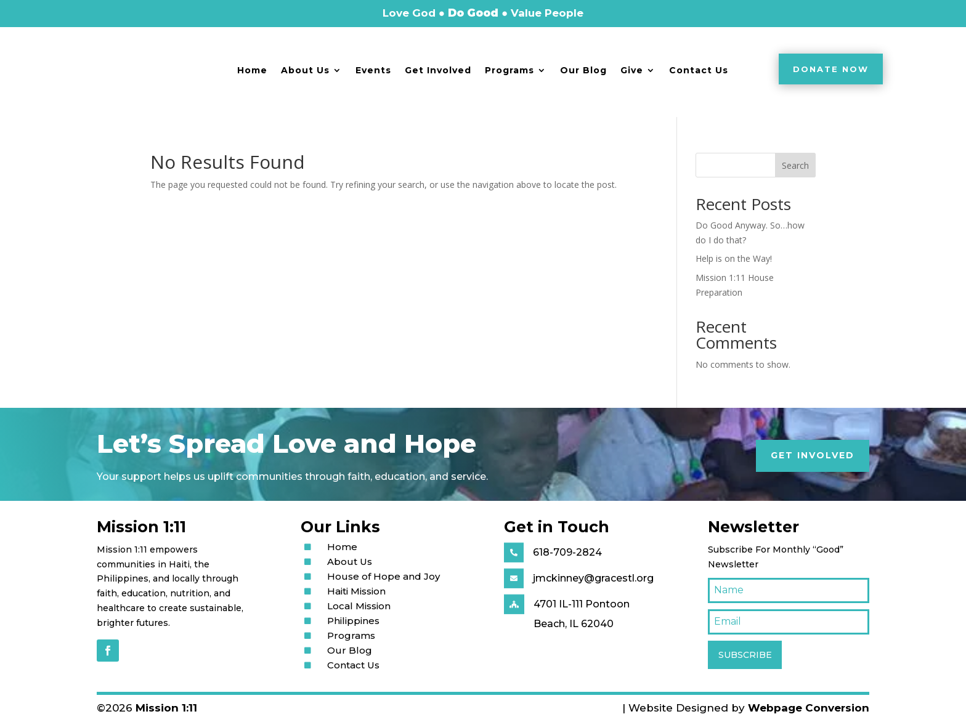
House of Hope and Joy (383, 576)
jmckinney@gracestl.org (593, 578)
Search (795, 165)
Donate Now (831, 69)
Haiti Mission (356, 591)
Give (631, 70)
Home (252, 70)
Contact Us (698, 70)
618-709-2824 (567, 552)
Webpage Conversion (808, 708)
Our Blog (583, 70)
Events (373, 70)
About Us (305, 70)
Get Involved (438, 70)
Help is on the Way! (734, 258)
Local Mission (359, 606)
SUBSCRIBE (745, 654)
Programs (509, 70)
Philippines (353, 621)
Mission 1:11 (166, 708)
